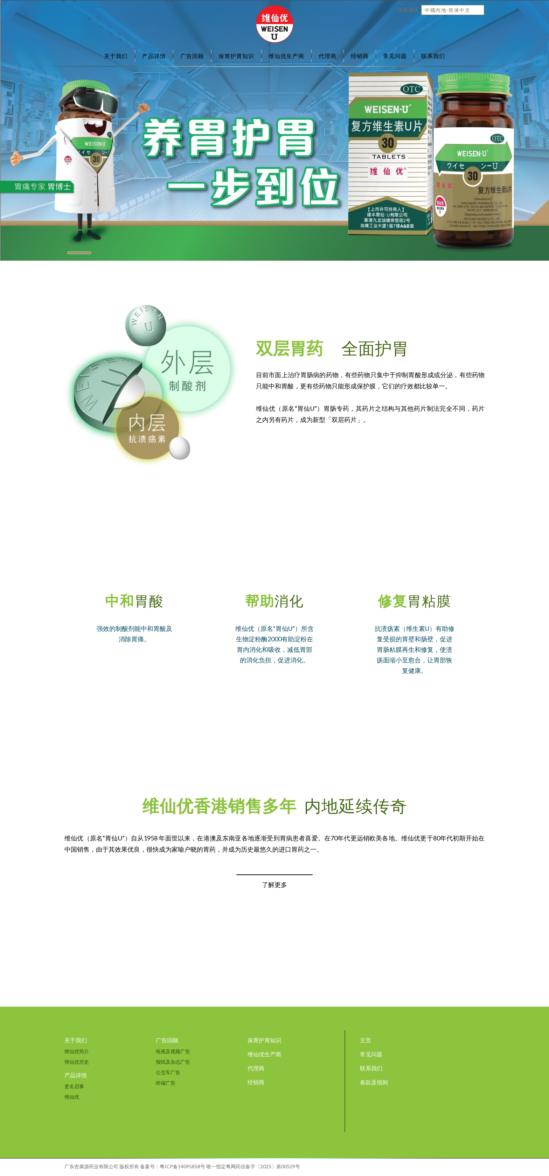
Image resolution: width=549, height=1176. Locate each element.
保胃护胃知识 (236, 55)
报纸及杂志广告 (173, 1062)
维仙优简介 (76, 1051)
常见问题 (395, 55)
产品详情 (154, 55)
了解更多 (274, 884)
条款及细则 (374, 1082)
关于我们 (116, 55)
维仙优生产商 (286, 55)
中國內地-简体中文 (447, 10)
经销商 (360, 55)
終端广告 (165, 1083)
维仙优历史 (76, 1062)
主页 (365, 1040)
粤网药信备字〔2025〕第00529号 (263, 1166)
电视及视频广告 (173, 1051)
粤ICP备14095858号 (182, 1166)
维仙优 (71, 1097)
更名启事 (74, 1086)
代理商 (327, 55)
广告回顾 (192, 55)
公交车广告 (168, 1072)
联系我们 (433, 55)
